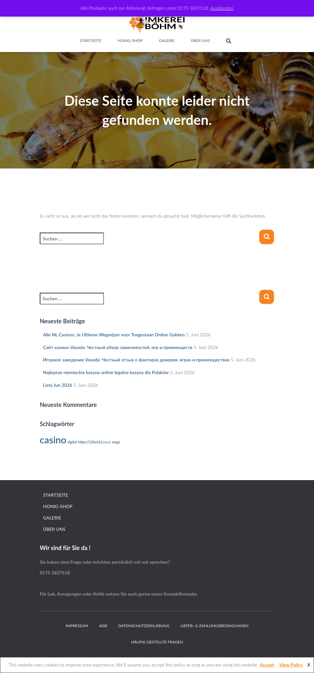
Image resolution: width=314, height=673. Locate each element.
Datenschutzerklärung (144, 625)
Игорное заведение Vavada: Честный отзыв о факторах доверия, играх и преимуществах (136, 359)
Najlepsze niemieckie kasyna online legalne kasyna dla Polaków (106, 372)
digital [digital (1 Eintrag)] (72, 442)
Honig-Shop (130, 40)
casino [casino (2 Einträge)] (53, 439)
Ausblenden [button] (222, 8)
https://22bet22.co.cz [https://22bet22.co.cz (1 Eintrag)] (94, 442)
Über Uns (200, 40)
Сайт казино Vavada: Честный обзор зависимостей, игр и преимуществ (118, 347)
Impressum (76, 625)
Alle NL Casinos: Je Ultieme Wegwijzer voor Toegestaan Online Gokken (114, 334)
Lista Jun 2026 (57, 385)
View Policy (291, 664)
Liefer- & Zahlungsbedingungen (214, 625)
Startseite (90, 40)
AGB (103, 625)
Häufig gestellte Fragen (157, 641)
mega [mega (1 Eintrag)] (116, 442)
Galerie (167, 40)
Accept (267, 664)
